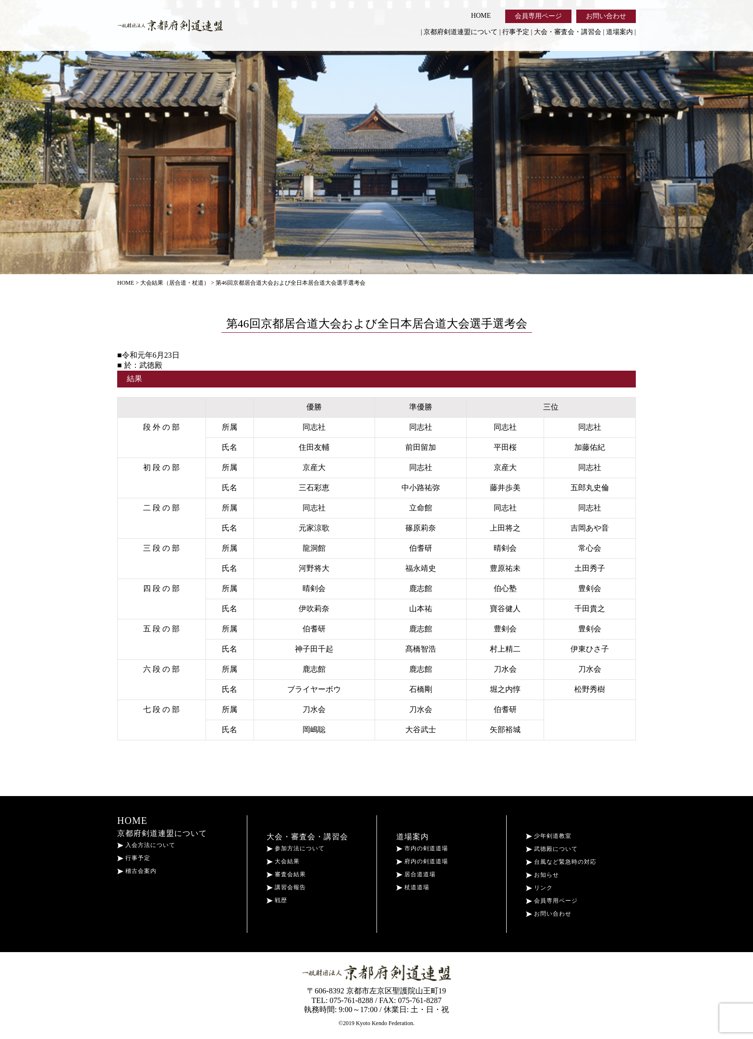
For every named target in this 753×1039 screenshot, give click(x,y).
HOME (481, 15)
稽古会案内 (137, 871)
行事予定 (515, 32)
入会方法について (146, 845)
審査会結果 (286, 874)
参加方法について (296, 848)
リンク (539, 887)
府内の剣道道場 (422, 861)
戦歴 (277, 900)
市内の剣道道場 (422, 848)
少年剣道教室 (548, 836)
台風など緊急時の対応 (561, 861)
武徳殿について (552, 849)
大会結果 (283, 861)
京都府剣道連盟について (461, 32)
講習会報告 (286, 887)
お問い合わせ (606, 16)
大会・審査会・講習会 (567, 32)
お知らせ (542, 874)
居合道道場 (416, 874)
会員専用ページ (538, 16)
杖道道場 (412, 887)
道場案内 (619, 32)
